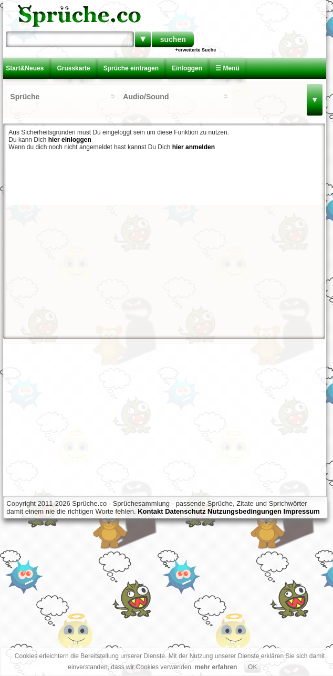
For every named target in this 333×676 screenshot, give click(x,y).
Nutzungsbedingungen (244, 511)
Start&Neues (25, 68)
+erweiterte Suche (195, 50)
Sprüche (24, 96)
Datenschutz (185, 511)
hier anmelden (193, 147)
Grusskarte (73, 68)
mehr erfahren (216, 667)
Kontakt (150, 511)
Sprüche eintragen (131, 68)
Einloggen (187, 68)
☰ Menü (227, 68)
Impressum (302, 511)
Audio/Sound (146, 96)
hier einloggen (69, 139)
